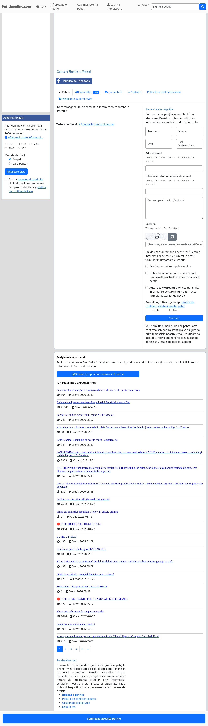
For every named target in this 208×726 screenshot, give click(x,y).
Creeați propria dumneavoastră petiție (98, 374)
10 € (23, 144)
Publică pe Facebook (73, 81)
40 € (11, 148)
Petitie (64, 92)
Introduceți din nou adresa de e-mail (168, 176)
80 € (23, 148)
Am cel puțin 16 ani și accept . (169, 304)
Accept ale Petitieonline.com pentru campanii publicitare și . (27, 185)
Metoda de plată (15, 155)
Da (157, 310)
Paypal (17, 159)
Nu (175, 310)
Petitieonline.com (16, 6)
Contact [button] (142, 4)
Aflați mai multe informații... (24, 137)
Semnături (87, 92)
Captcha (150, 224)
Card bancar (20, 163)
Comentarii (113, 92)
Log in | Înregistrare (114, 6)
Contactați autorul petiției (96, 124)
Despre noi (68, 706)
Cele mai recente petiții (87, 6)
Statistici (134, 92)
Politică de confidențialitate (164, 92)
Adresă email (153, 153)
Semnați (174, 318)
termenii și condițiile (30, 179)
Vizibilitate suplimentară (75, 99)
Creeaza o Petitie (59, 6)
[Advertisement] (130, 42)
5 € (10, 144)
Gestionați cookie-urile (76, 703)
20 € (36, 144)
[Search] (175, 6)
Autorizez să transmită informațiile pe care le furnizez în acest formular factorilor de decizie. (174, 291)
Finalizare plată (16, 171)
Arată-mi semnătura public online (170, 266)
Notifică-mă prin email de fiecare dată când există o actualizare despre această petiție (174, 277)
